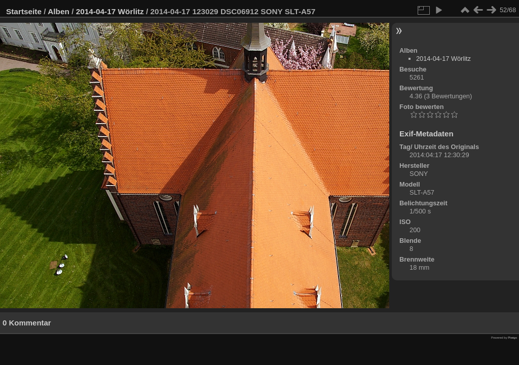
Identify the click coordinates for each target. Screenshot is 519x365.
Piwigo (512, 337)
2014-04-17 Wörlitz (110, 11)
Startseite (24, 11)
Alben (58, 11)
